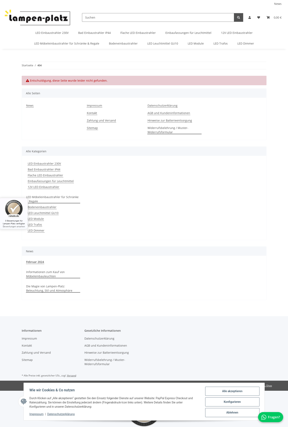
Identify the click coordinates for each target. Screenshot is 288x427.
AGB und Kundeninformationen (169, 113)
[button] (249, 17)
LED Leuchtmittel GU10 (43, 213)
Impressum (37, 414)
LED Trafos (35, 224)
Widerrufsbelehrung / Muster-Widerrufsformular (168, 130)
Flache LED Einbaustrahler (45, 175)
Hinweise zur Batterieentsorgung (170, 120)
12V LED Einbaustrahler (43, 187)
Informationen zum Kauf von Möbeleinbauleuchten (45, 274)
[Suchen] (158, 17)
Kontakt (92, 113)
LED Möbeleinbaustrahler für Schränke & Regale (52, 199)
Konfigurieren (231, 402)
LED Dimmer (36, 230)
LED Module (36, 219)
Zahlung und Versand (101, 120)
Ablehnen (232, 412)
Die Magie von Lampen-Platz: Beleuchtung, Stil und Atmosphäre (49, 288)
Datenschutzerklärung (61, 414)
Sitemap (92, 128)
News (278, 4)
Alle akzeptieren (231, 391)
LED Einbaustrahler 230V (44, 163)
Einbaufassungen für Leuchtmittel (51, 181)
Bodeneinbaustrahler (42, 207)
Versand (71, 375)
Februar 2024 (35, 262)
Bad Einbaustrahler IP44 (44, 169)
